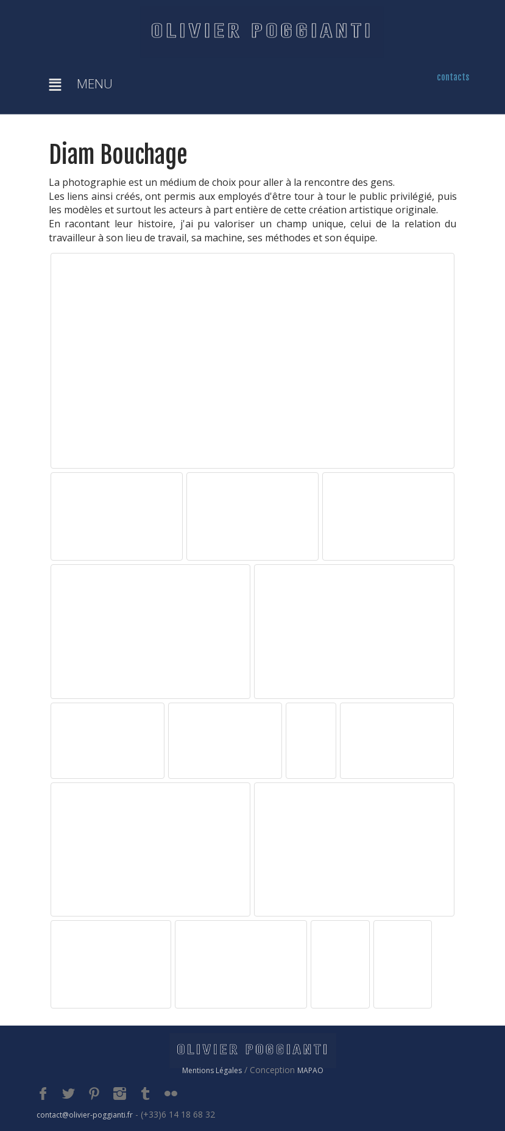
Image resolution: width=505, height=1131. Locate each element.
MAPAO (310, 1070)
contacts (453, 77)
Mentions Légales (212, 1070)
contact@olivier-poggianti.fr (85, 1115)
